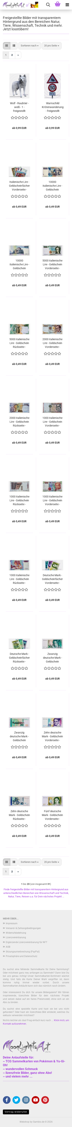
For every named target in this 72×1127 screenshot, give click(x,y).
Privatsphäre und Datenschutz (21, 956)
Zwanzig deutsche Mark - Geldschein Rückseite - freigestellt (19, 736)
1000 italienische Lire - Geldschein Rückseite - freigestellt (19, 500)
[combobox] (29, 46)
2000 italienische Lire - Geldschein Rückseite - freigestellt (19, 421)
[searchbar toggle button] (48, 5)
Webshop (24, 1121)
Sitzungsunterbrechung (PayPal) (23, 951)
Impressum (11, 923)
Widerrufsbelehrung (16, 932)
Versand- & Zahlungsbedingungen (23, 928)
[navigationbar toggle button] (67, 5)
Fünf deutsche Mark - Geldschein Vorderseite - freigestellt (52, 815)
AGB (8, 946)
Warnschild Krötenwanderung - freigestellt (53, 107)
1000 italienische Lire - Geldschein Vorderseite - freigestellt (52, 421)
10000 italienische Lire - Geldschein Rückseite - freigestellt (19, 264)
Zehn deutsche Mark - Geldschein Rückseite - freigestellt (19, 815)
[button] (6, 46)
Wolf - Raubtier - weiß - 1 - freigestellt (19, 107)
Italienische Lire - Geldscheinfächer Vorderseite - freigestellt (19, 185)
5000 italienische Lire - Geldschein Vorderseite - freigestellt (52, 264)
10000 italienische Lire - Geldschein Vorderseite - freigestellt (52, 185)
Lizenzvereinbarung (16, 937)
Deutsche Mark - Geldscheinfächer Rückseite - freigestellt (19, 657)
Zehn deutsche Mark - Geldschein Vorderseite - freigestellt (52, 736)
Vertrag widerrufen (16, 1111)
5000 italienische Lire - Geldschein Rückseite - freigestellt (19, 343)
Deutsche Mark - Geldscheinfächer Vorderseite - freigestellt (52, 579)
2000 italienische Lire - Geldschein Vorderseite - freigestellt (52, 343)
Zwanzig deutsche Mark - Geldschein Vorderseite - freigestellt (52, 657)
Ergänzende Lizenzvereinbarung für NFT (26, 942)
